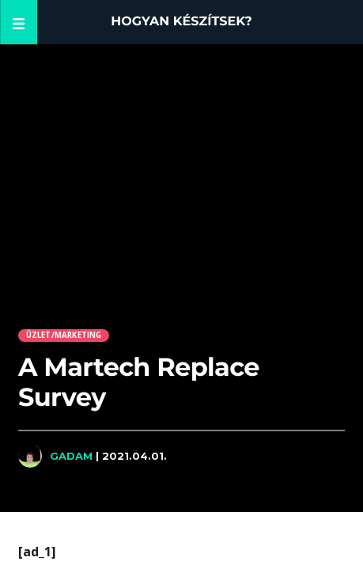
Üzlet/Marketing (64, 335)
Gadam (71, 455)
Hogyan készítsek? (181, 21)
